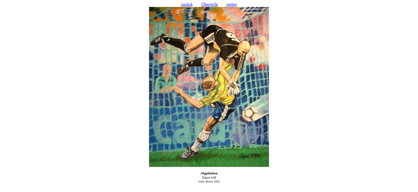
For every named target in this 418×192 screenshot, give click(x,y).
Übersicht (209, 4)
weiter (231, 4)
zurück (187, 4)
